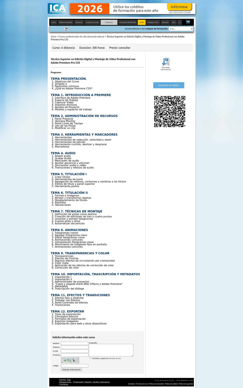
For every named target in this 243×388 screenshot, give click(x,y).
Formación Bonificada (127, 22)
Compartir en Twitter (168, 85)
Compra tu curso (92, 22)
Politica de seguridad (186, 384)
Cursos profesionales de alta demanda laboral (81, 36)
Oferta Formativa (65, 22)
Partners (165, 22)
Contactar (131, 384)
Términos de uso (142, 384)
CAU (173, 22)
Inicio (54, 22)
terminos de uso (115, 361)
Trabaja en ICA (153, 22)
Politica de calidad (171, 384)
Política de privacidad (156, 384)
